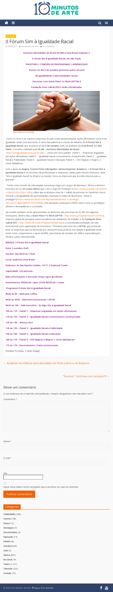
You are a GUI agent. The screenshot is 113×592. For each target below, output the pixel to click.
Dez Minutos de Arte (29, 46)
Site (5, 473)
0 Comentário (47, 46)
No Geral (11, 36)
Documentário (10, 532)
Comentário (10, 399)
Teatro (6, 564)
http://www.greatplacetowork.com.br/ (84, 215)
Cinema (7, 518)
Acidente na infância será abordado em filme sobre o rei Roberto (46, 363)
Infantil (6, 541)
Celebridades (9, 514)
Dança (6, 523)
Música (6, 555)
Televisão (8, 568)
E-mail (7, 457)
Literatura (8, 546)
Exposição (8, 536)
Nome (7, 441)
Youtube (7, 573)
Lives (5, 550)
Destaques (8, 527)
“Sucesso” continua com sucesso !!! (86, 376)
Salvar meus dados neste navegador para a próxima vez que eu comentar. (41, 486)
